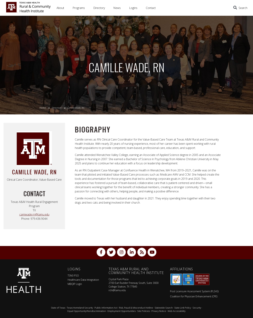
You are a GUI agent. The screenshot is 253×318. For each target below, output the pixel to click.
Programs (79, 8)
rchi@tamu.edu (117, 290)
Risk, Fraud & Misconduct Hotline (136, 307)
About (60, 8)
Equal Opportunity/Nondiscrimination (86, 311)
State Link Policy (182, 307)
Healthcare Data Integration (83, 279)
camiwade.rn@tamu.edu (34, 214)
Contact (151, 8)
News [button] (117, 8)
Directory (99, 8)
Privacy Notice (158, 311)
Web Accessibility (177, 311)
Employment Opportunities (122, 311)
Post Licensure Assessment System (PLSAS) (194, 291)
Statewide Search (164, 307)
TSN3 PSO (73, 275)
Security (197, 307)
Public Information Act (106, 307)
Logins (133, 8)
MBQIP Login (75, 284)
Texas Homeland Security (80, 307)
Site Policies (143, 311)
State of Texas (58, 307)
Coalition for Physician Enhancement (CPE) (193, 296)
